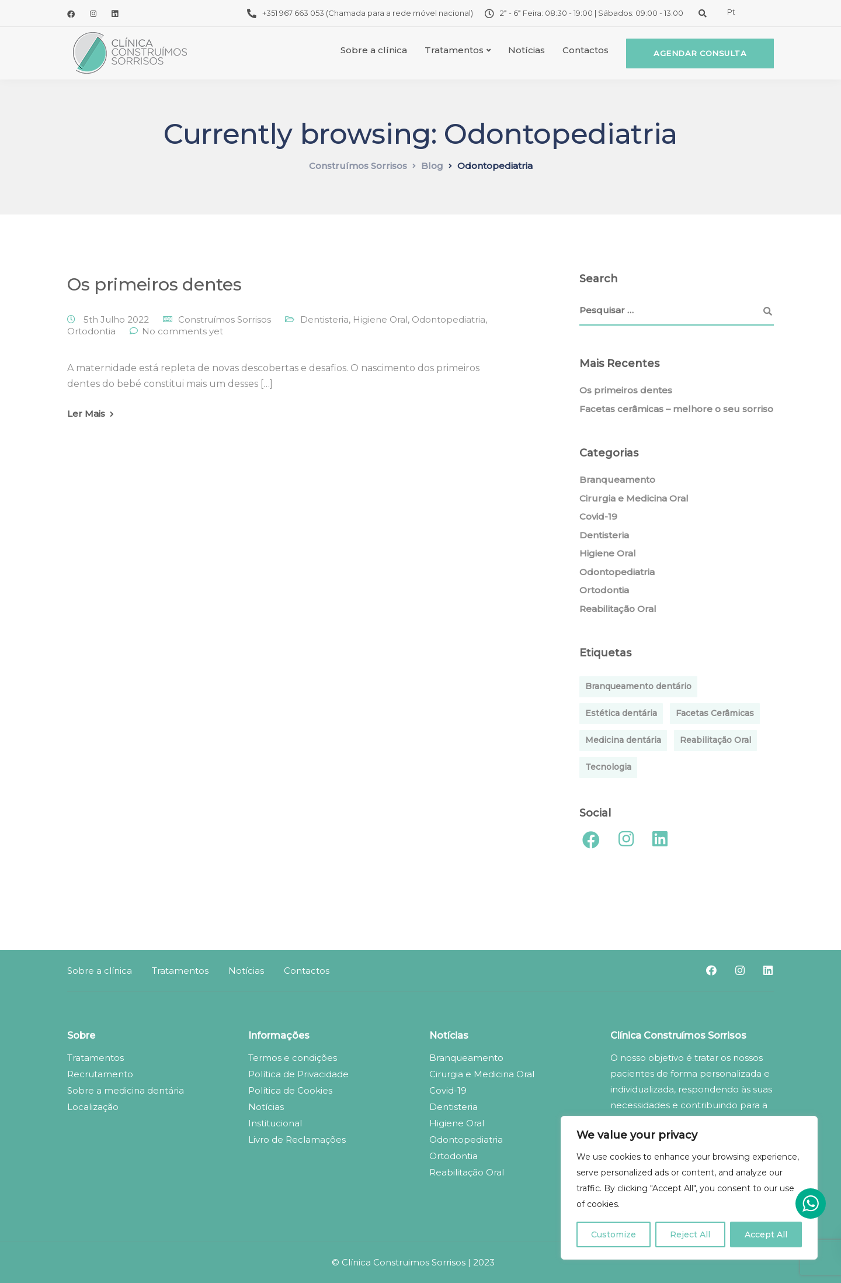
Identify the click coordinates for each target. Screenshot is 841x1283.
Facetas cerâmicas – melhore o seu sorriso (676, 408)
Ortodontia (91, 331)
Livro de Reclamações (297, 1139)
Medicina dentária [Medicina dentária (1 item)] (623, 740)
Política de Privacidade (298, 1074)
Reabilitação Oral (617, 608)
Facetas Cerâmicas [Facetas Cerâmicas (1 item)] (715, 713)
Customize (613, 1234)
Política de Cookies (290, 1090)
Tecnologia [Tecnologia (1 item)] (608, 767)
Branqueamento (617, 479)
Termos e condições (292, 1057)
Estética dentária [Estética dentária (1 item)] (621, 713)
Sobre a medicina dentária (125, 1090)
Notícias (526, 50)
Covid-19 (598, 516)
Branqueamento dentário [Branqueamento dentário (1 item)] (638, 686)
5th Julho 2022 (117, 319)
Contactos (585, 50)
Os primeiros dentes (154, 284)
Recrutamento (100, 1074)
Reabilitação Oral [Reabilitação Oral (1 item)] (715, 740)
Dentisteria (324, 319)
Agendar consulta (700, 53)
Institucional (275, 1123)
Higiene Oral (380, 319)
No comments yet (182, 331)
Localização (93, 1106)
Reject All (690, 1234)
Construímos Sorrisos (224, 319)
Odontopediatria (448, 319)
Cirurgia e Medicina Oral (634, 498)
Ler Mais (86, 413)
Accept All (766, 1234)
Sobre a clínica (373, 50)
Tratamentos (454, 50)
